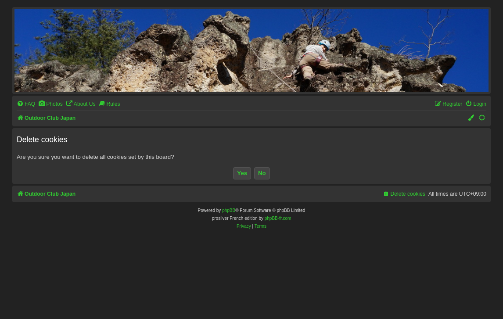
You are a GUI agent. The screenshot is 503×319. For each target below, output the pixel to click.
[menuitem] (26, 104)
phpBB (228, 210)
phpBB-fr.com (278, 218)
